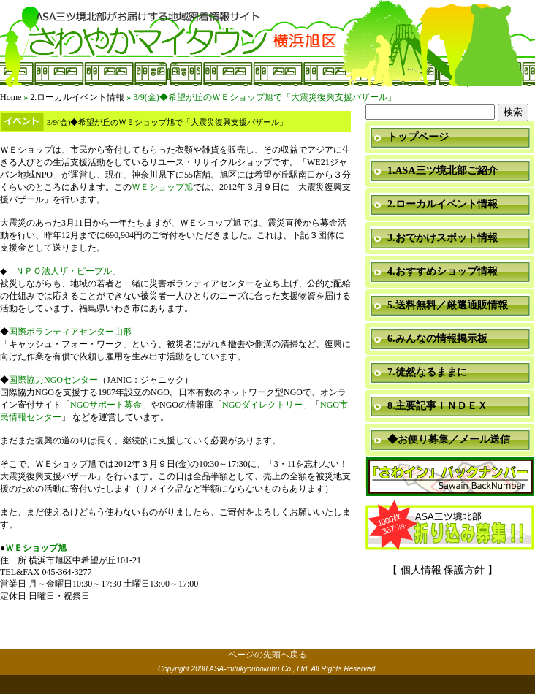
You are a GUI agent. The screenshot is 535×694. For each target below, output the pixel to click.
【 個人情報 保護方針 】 (442, 570)
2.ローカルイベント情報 (77, 97)
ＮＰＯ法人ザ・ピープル (63, 271)
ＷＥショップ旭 (162, 187)
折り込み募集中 (450, 526)
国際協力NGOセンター (53, 380)
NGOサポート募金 (106, 405)
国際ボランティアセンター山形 (70, 332)
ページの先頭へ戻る (267, 654)
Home (10, 97)
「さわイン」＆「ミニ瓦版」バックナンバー (450, 477)
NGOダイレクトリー (262, 405)
